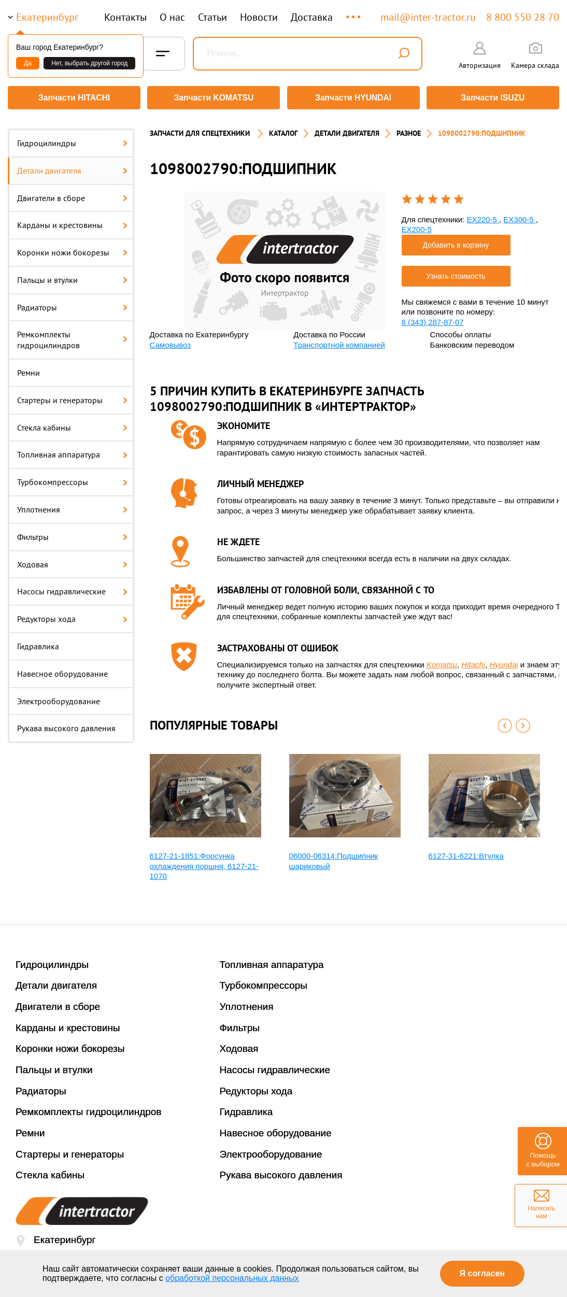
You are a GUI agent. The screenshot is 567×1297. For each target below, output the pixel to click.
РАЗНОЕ (408, 129)
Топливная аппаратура (72, 451)
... (354, 12)
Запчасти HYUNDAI (353, 98)
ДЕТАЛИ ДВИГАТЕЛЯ (347, 129)
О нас (172, 17)
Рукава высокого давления (66, 725)
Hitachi (473, 661)
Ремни (28, 369)
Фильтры (72, 533)
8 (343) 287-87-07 (433, 318)
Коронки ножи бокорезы (72, 249)
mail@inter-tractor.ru (428, 17)
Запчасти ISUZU (494, 98)
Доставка (312, 17)
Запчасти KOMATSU (213, 98)
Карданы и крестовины (72, 221)
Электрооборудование (58, 697)
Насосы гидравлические (72, 588)
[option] (285, 257)
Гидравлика (38, 642)
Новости (259, 17)
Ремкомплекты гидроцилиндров (72, 336)
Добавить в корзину (456, 241)
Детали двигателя (72, 167)
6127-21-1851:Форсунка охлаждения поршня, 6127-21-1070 (204, 862)
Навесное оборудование (62, 670)
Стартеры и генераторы (72, 396)
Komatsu (442, 661)
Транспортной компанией (339, 341)
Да (28, 63)
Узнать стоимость (455, 272)
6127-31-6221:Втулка (466, 852)
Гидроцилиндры (72, 139)
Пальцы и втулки (72, 276)
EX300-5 (519, 215)
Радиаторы (72, 303)
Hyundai (504, 661)
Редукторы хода (72, 615)
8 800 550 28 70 (522, 17)
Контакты (125, 17)
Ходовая (72, 560)
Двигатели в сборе (72, 194)
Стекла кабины (72, 424)
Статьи (212, 17)
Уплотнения (72, 506)
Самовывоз (170, 341)
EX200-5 (417, 225)
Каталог (283, 129)
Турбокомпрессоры (72, 478)
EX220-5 (482, 215)
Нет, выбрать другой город (89, 63)
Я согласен (482, 1273)
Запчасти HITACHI (72, 98)
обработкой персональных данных (232, 1278)
